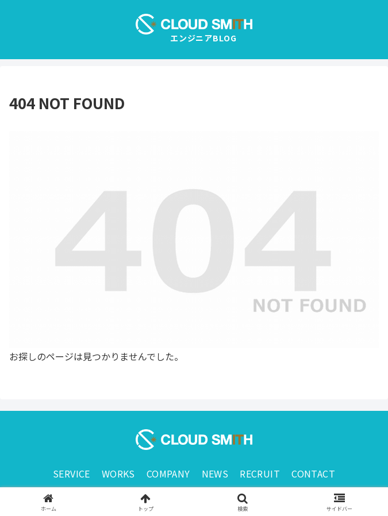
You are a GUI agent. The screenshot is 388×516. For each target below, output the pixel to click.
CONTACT (313, 473)
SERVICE (71, 473)
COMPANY (168, 473)
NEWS (215, 473)
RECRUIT (260, 473)
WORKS (118, 473)
